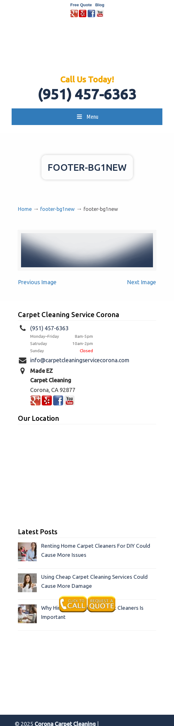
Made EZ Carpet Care (87, 48)
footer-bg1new (57, 209)
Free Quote (81, 5)
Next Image (141, 282)
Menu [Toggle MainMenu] (87, 116)
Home (25, 209)
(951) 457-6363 (87, 94)
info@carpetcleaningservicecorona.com (79, 360)
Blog (99, 5)
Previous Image (37, 282)
